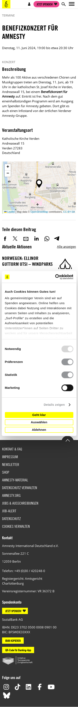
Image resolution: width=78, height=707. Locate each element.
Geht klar (39, 415)
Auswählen (39, 422)
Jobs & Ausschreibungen (20, 503)
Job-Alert (9, 511)
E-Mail (26, 238)
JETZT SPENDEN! (13, 611)
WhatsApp (47, 238)
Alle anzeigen (66, 246)
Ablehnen (39, 429)
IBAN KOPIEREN (13, 640)
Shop (5, 472)
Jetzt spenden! (45, 4)
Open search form (63, 4)
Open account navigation (29, 4)
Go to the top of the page (67, 440)
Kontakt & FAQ (12, 449)
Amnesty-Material (15, 480)
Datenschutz (11, 518)
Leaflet (9, 211)
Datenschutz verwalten (19, 488)
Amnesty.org (11, 495)
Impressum (10, 457)
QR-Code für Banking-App (18, 650)
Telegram (56, 238)
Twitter (15, 238)
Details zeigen (54, 404)
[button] (39, 183)
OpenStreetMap (39, 211)
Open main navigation (72, 4)
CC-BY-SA (69, 211)
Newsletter (10, 464)
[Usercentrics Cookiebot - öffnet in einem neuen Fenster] (55, 277)
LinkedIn (36, 238)
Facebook (5, 238)
